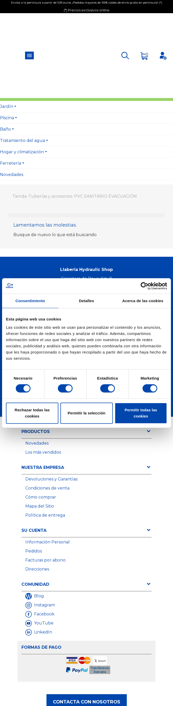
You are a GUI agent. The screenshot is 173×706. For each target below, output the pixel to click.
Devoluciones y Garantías (51, 479)
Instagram (44, 605)
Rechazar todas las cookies (32, 413)
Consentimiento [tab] (30, 301)
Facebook (43, 614)
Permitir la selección (86, 413)
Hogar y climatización (22, 151)
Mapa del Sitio (39, 506)
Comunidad (35, 584)
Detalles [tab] (86, 301)
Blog (38, 595)
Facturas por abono (45, 560)
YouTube (43, 623)
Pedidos (33, 551)
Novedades (11, 174)
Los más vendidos (43, 452)
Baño (5, 129)
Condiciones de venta (47, 488)
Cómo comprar (40, 497)
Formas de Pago (41, 647)
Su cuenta (33, 530)
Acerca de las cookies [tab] (142, 301)
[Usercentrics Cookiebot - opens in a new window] (144, 286)
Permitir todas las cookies (141, 413)
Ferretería (10, 163)
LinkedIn (42, 632)
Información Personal (47, 542)
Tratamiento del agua (22, 140)
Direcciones (37, 569)
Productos (35, 431)
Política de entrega (45, 515)
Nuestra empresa (42, 467)
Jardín (6, 106)
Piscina (7, 117)
